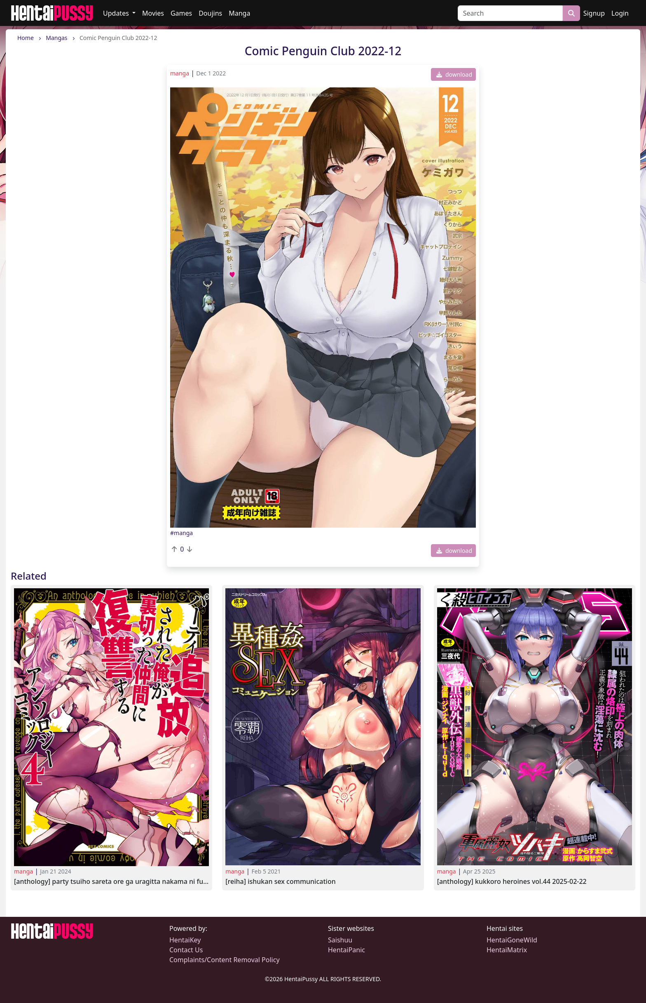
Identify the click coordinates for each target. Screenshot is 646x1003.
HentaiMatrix (507, 949)
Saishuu (340, 939)
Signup (594, 13)
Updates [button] (117, 13)
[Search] (510, 13)
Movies (153, 13)
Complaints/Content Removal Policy (224, 959)
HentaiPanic (346, 949)
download (454, 74)
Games (181, 13)
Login (620, 13)
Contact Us (186, 949)
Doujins (210, 13)
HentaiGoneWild (512, 939)
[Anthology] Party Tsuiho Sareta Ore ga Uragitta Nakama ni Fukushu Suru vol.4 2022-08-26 (111, 882)
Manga (239, 13)
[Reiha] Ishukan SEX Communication (280, 882)
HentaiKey (185, 939)
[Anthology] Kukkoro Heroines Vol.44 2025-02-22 (512, 882)
